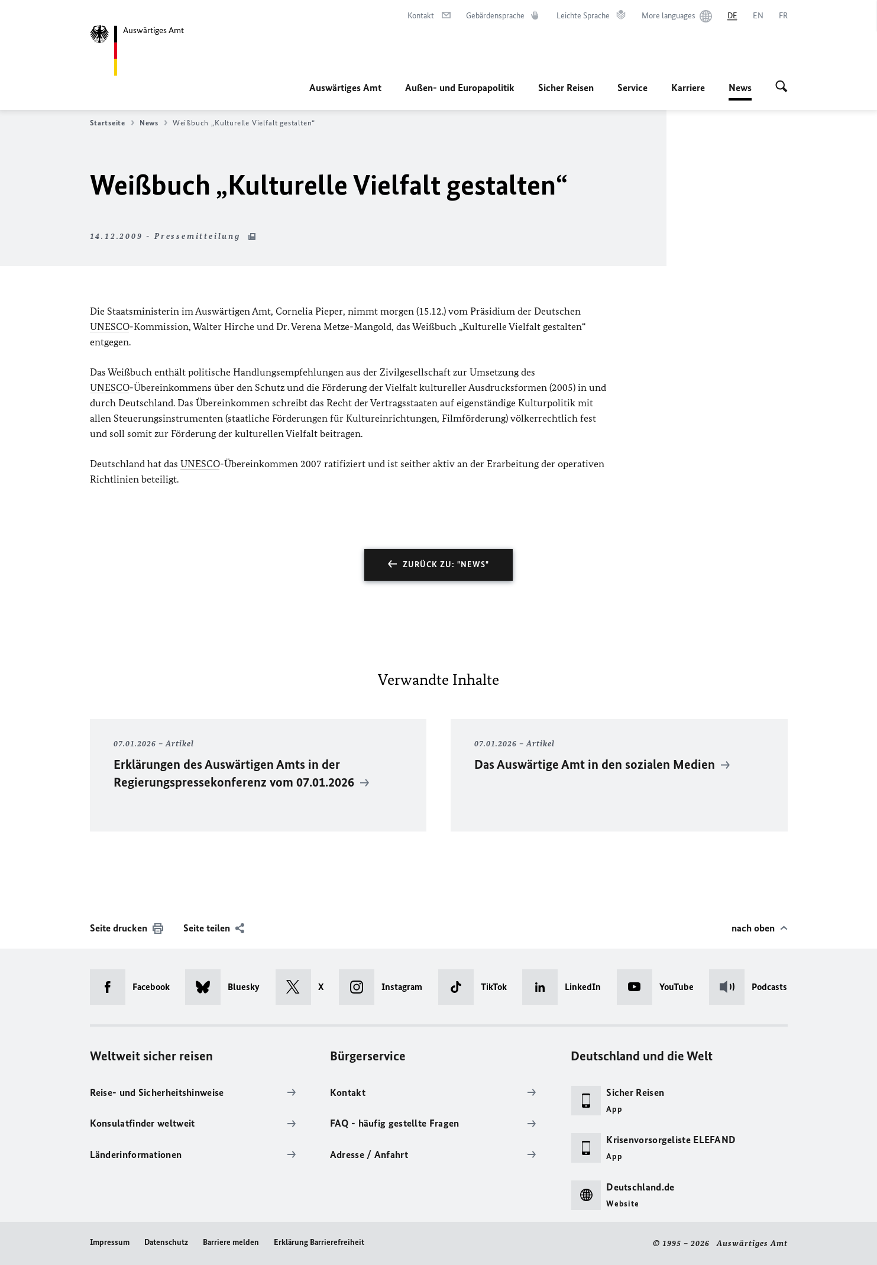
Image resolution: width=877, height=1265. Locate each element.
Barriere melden (231, 1242)
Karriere (688, 87)
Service (632, 87)
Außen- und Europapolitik (459, 87)
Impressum (110, 1242)
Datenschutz (166, 1242)
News (740, 88)
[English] (758, 16)
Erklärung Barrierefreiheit (319, 1242)
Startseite (112, 123)
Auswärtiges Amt (345, 87)
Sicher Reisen (566, 87)
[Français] (783, 16)
